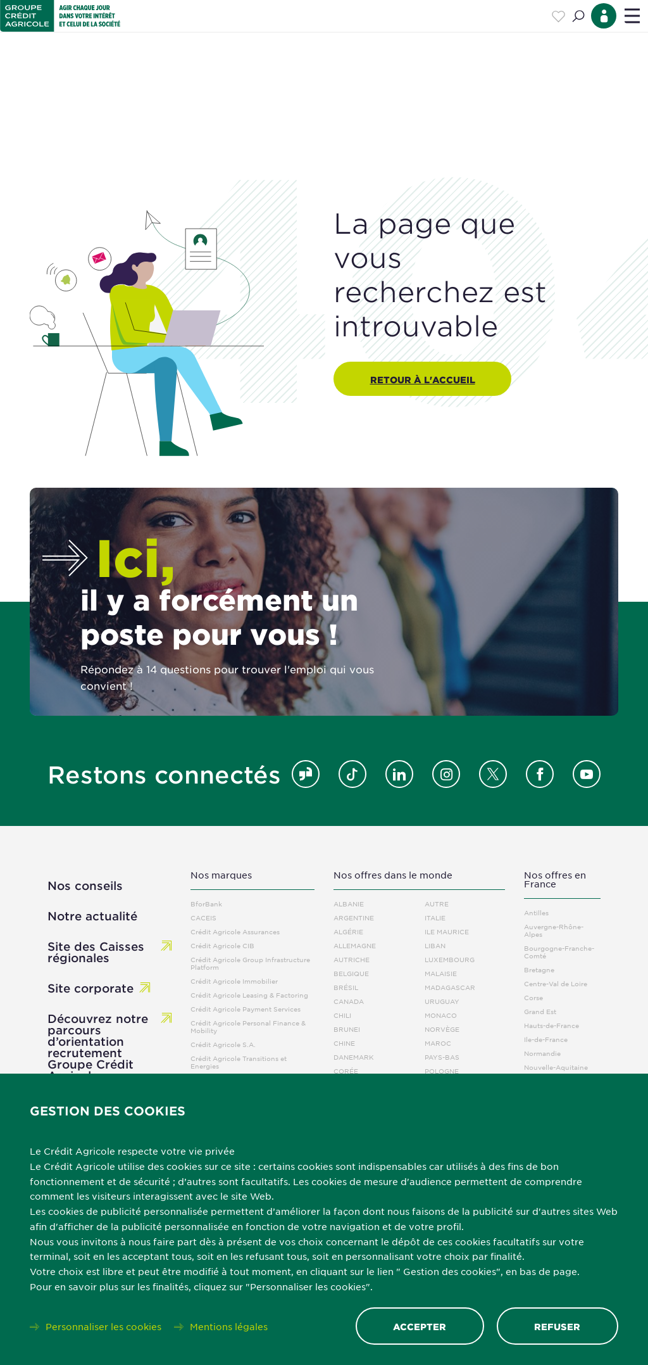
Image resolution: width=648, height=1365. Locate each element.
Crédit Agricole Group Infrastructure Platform (250, 963)
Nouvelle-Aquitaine (556, 1067)
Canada (348, 1001)
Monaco (441, 1015)
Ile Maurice (447, 931)
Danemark (353, 1057)
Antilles (536, 912)
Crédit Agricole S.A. (223, 1044)
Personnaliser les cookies (103, 1325)
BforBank (206, 903)
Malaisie (441, 973)
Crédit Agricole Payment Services (245, 1009)
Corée (345, 1071)
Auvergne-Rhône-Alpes (553, 930)
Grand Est (540, 1011)
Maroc (438, 1043)
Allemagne (354, 945)
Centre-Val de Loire (555, 983)
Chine (344, 1043)
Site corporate (90, 988)
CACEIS (203, 917)
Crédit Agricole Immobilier (234, 981)
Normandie (542, 1053)
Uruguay (442, 1001)
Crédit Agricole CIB (222, 945)
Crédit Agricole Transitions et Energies (238, 1062)
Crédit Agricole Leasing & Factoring (249, 995)
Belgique (351, 973)
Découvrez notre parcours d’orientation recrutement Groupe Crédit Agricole (97, 1047)
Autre (437, 903)
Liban (435, 945)
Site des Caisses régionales (95, 952)
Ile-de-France (546, 1039)
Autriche (351, 959)
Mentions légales (229, 1325)
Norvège (442, 1029)
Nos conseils (85, 885)
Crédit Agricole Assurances (235, 931)
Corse (533, 997)
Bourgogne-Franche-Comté (559, 952)
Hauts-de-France (551, 1025)
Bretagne (539, 969)
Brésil (345, 987)
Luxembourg (450, 959)
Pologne (442, 1071)
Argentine (353, 917)
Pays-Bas (442, 1057)
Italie (435, 917)
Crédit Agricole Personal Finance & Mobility (248, 1026)
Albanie (348, 903)
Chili (342, 1015)
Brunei (346, 1029)
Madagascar (450, 987)
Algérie (348, 931)
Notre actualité (92, 916)
